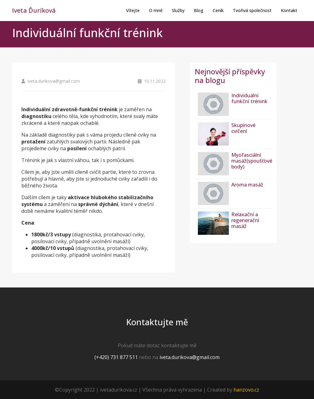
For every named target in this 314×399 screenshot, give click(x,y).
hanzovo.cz (246, 389)
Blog (198, 10)
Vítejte (133, 10)
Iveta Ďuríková (34, 10)
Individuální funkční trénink (249, 98)
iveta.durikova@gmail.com (189, 357)
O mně (156, 10)
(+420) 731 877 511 (116, 357)
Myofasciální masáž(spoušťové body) (251, 160)
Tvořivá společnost (252, 10)
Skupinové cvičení (243, 128)
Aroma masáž (247, 184)
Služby (178, 10)
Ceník (218, 10)
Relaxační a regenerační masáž (245, 220)
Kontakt (289, 10)
